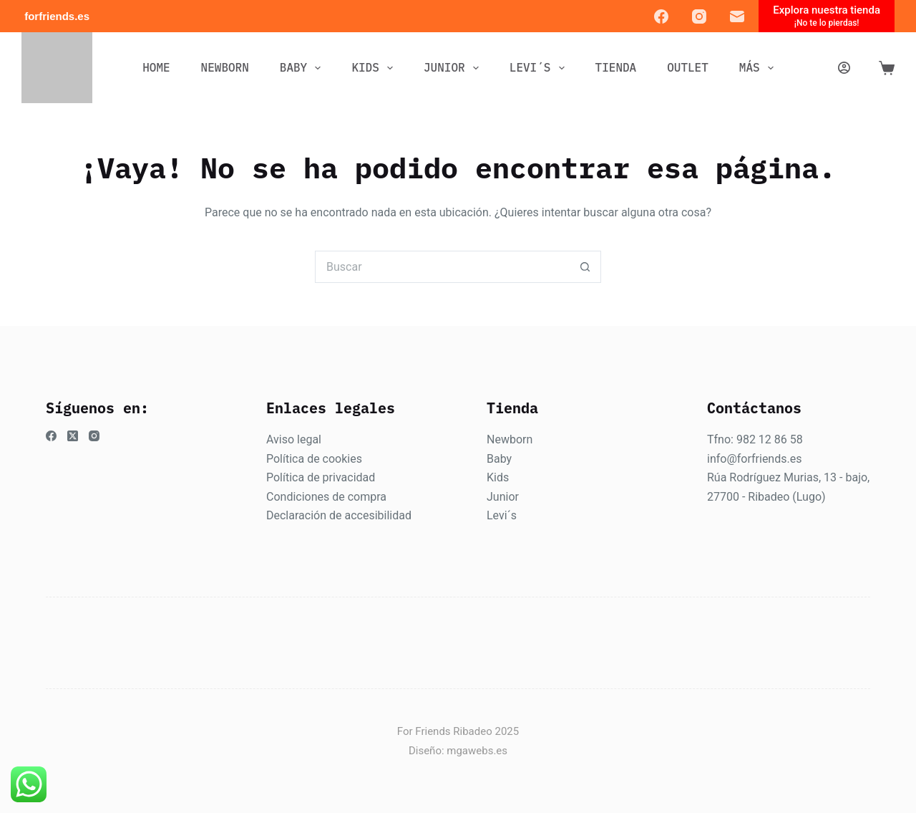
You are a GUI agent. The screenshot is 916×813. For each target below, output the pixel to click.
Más (759, 68)
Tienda (616, 67)
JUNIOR (454, 68)
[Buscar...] (442, 267)
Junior (503, 497)
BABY (303, 68)
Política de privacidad (320, 477)
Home (156, 67)
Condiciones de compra (326, 497)
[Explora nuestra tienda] (827, 16)
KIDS (375, 68)
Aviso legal (293, 439)
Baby (499, 459)
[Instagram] (699, 16)
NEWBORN (225, 67)
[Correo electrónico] (737, 16)
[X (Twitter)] (72, 435)
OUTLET (687, 67)
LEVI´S (540, 68)
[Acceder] (844, 68)
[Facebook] (661, 16)
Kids (498, 477)
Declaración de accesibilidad (338, 515)
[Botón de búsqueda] (585, 267)
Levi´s (502, 515)
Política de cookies (314, 459)
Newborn (509, 439)
